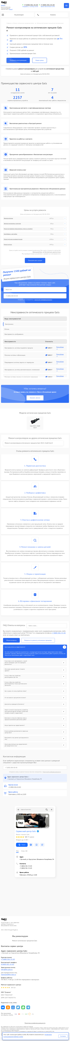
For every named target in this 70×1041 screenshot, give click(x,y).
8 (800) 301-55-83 (7, 968)
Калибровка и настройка (10, 234)
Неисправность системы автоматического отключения (22, 370)
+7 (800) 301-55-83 (31, 5)
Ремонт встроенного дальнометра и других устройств (18, 228)
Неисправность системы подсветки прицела (19, 348)
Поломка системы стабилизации (15, 355)
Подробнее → (60, 348)
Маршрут (21, 848)
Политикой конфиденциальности (52, 776)
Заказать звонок (35, 398)
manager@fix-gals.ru (8, 978)
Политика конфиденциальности (35, 1027)
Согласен (63, 1036)
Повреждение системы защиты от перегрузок (19, 362)
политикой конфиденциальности (43, 299)
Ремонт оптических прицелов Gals (24, 944)
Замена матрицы (8, 218)
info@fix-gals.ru (7, 973)
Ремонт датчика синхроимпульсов (13, 239)
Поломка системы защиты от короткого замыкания (21, 377)
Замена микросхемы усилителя (12, 223)
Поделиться (3, 1011)
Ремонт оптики (8, 244)
